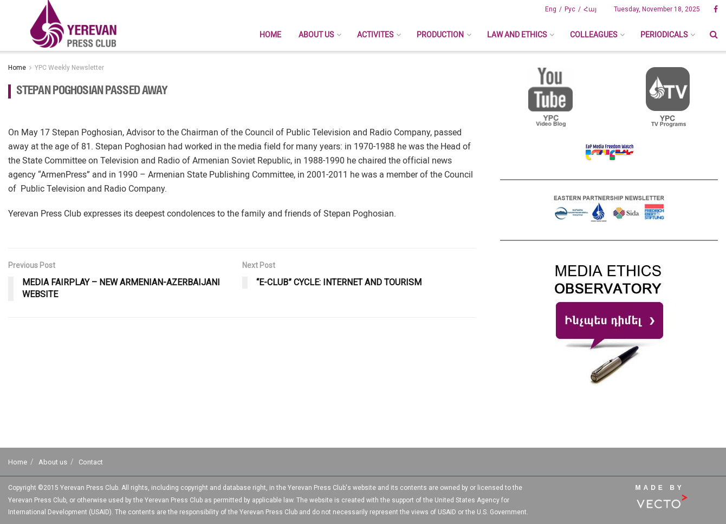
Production (440, 34)
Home (270, 34)
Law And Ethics (517, 34)
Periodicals (664, 34)
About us (316, 34)
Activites (375, 34)
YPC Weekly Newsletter (69, 67)
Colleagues (593, 34)
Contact (91, 462)
